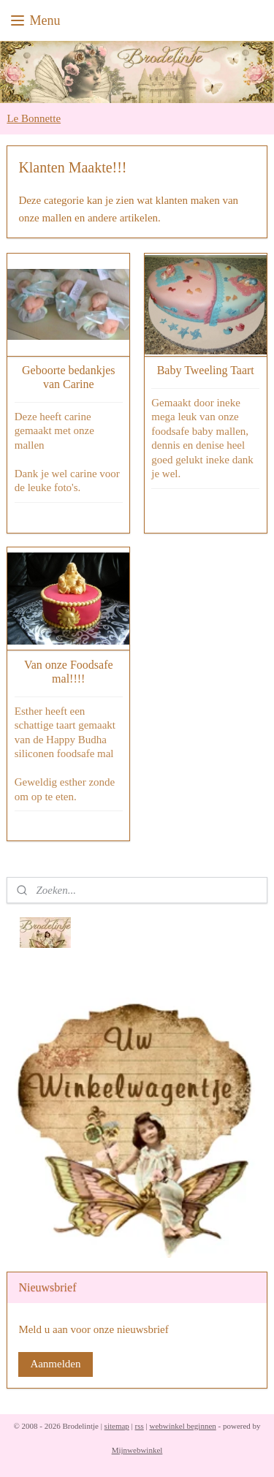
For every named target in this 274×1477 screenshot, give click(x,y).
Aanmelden (55, 1364)
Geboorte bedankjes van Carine (68, 377)
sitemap (116, 1425)
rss (139, 1425)
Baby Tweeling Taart (205, 370)
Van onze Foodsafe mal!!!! (68, 671)
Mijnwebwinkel (137, 1450)
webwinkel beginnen (182, 1425)
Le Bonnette (34, 118)
